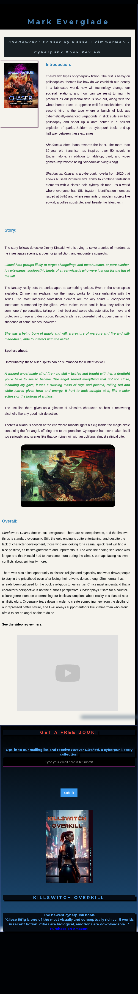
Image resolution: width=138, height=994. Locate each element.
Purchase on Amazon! (69, 929)
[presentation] (37, 778)
